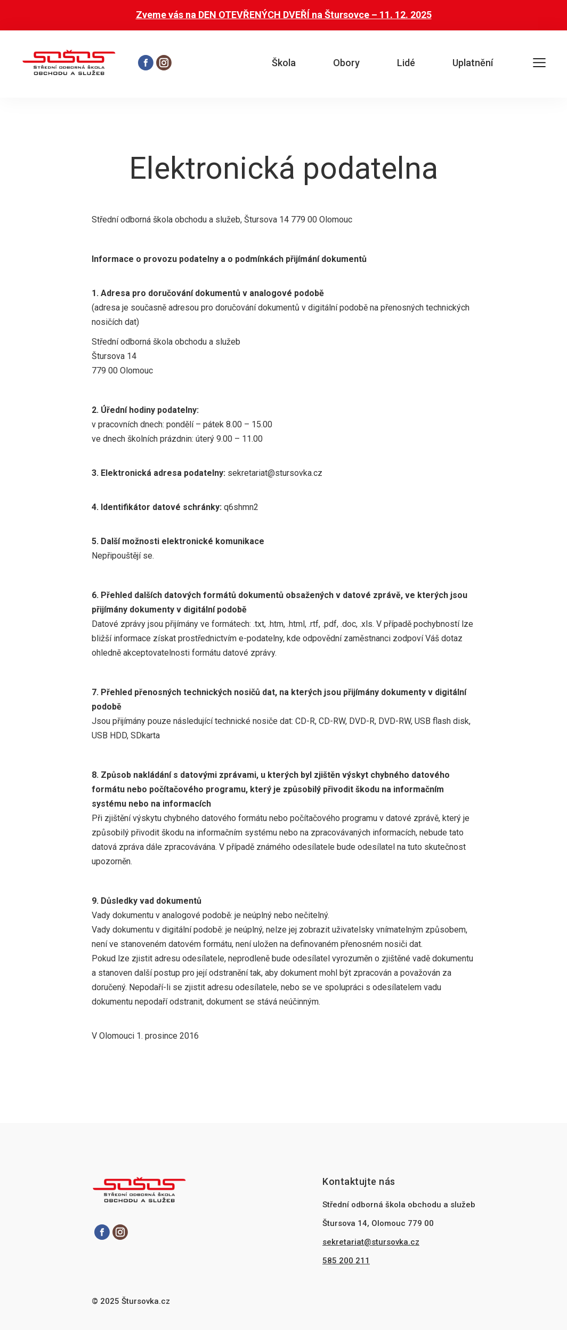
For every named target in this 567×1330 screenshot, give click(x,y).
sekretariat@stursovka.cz (370, 1242)
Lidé (406, 62)
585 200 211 (346, 1260)
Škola (284, 62)
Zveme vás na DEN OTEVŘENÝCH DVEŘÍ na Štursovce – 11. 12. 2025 (284, 14)
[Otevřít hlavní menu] (539, 64)
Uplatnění (472, 62)
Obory (346, 62)
